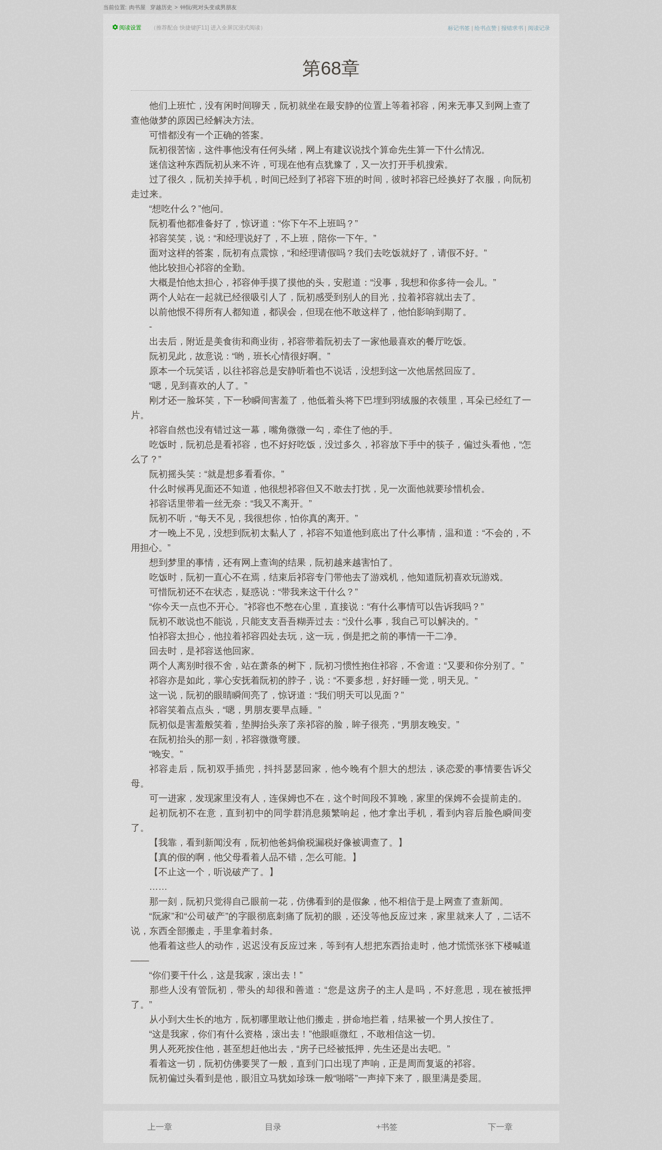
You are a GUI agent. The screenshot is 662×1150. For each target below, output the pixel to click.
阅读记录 (539, 28)
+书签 (387, 1127)
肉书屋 (137, 7)
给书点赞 (486, 28)
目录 (273, 1127)
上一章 (159, 1127)
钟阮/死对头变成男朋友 (208, 7)
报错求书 (512, 28)
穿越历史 (161, 7)
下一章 (500, 1127)
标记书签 (459, 28)
